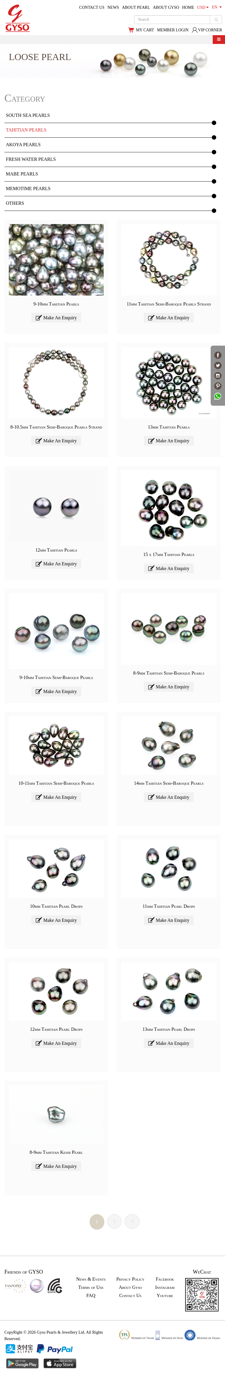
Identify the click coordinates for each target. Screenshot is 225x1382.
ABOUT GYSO (166, 7)
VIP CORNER (207, 30)
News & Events (90, 1279)
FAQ (91, 1295)
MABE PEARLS (22, 173)
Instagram (165, 1287)
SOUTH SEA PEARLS (28, 115)
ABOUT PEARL (136, 7)
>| (132, 1221)
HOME (188, 7)
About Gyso (130, 1287)
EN (217, 7)
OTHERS (15, 203)
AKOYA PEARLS (23, 144)
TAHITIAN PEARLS (26, 129)
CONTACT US (91, 7)
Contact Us (130, 1295)
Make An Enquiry (56, 317)
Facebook (165, 1279)
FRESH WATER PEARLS (31, 159)
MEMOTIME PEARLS (28, 188)
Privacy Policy (130, 1279)
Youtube (165, 1295)
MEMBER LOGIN (173, 30)
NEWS (113, 7)
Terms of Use (90, 1287)
